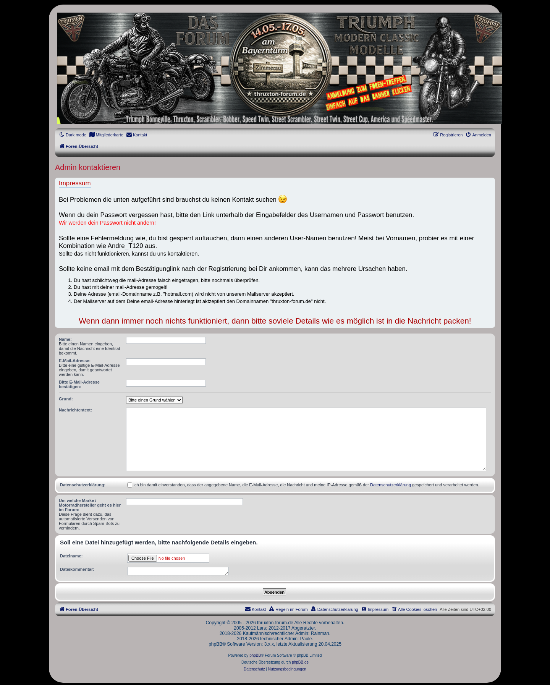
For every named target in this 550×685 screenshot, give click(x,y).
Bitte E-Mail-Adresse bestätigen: (79, 384)
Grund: (66, 399)
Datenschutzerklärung (390, 485)
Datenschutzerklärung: (82, 485)
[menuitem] (106, 134)
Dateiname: (71, 556)
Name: (65, 339)
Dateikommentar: (77, 569)
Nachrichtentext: (75, 410)
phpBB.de (300, 662)
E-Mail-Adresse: (75, 360)
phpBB (255, 655)
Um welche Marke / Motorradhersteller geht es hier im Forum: (90, 505)
